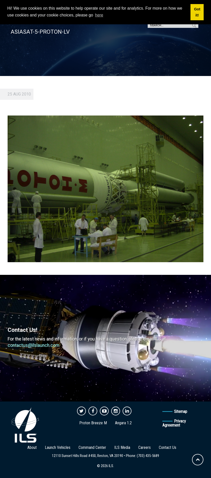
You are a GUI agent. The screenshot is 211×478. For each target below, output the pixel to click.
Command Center (92, 447)
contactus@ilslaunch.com (33, 345)
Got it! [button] (197, 12)
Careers (144, 447)
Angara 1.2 (123, 422)
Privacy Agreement (174, 423)
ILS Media (122, 447)
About (32, 447)
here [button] (99, 15)
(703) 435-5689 (148, 455)
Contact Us (167, 447)
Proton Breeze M (93, 422)
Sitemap (180, 411)
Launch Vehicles (57, 447)
